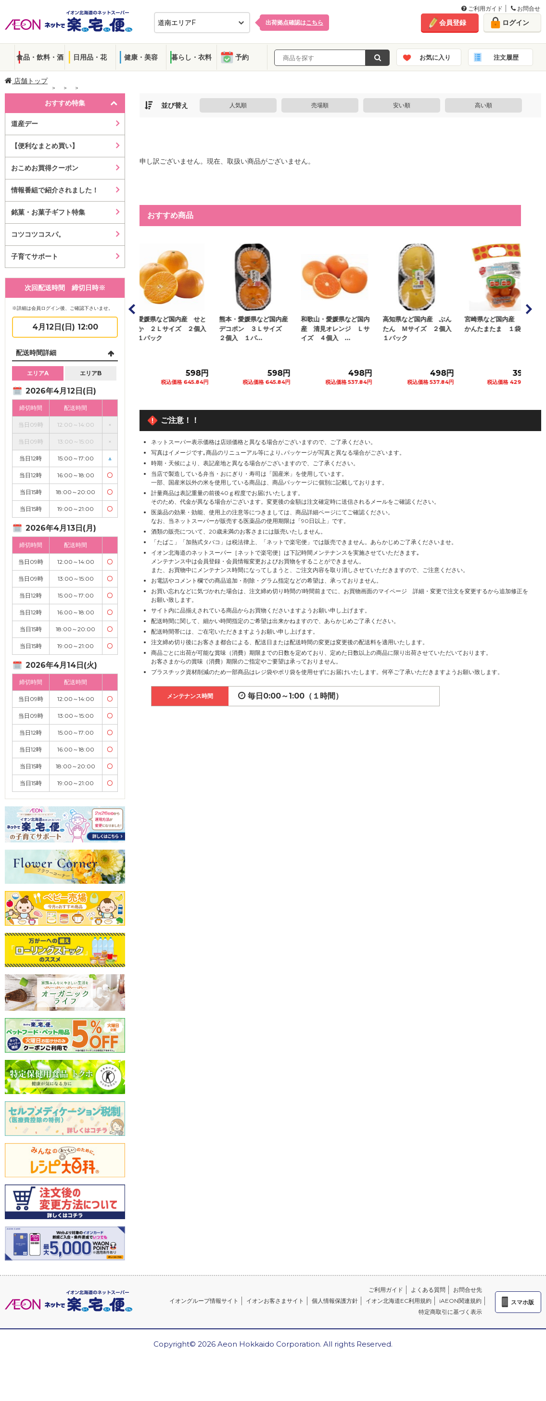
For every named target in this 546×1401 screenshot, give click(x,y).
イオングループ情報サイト (204, 1300)
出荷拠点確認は (294, 22)
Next (528, 309)
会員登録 (452, 22)
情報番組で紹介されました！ (55, 190)
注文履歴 (506, 57)
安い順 (401, 105)
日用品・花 (90, 57)
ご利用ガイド (482, 8)
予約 (242, 57)
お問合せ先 (467, 1289)
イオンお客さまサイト (275, 1300)
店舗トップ (26, 80)
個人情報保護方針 (335, 1300)
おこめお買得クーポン (44, 168)
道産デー (24, 123)
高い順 (483, 105)
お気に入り (435, 57)
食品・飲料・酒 (39, 57)
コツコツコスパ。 (38, 234)
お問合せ (525, 8)
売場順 (320, 105)
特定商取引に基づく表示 (450, 1311)
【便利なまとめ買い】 (44, 145)
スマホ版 (522, 1302)
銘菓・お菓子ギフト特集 (48, 212)
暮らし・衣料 (191, 57)
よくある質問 (428, 1289)
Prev (132, 309)
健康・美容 (141, 57)
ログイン (515, 22)
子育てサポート (34, 256)
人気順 (238, 105)
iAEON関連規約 (460, 1300)
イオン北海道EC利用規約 (399, 1300)
